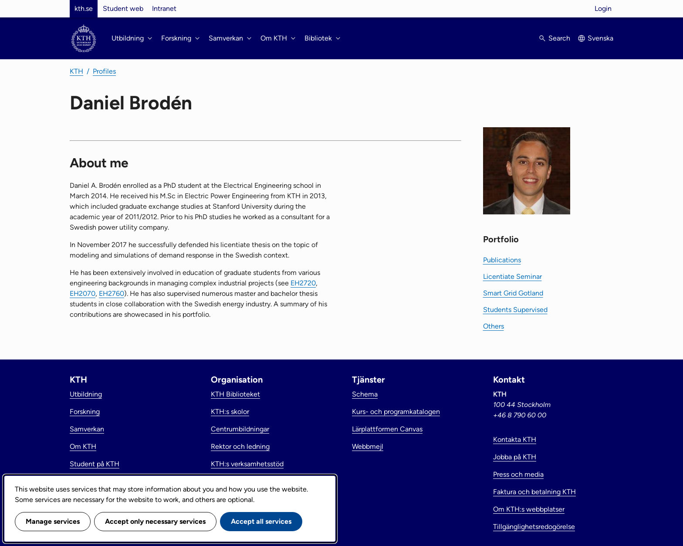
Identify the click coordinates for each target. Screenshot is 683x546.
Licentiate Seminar (512, 276)
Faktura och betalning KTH (534, 492)
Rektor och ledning (240, 446)
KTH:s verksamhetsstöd (247, 464)
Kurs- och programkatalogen (396, 411)
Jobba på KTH (514, 457)
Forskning (85, 411)
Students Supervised (515, 309)
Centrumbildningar (240, 429)
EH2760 (111, 293)
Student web (123, 8)
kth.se (83, 8)
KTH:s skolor (230, 411)
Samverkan (87, 429)
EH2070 (82, 293)
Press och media (518, 474)
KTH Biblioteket (235, 394)
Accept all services (261, 521)
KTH (76, 71)
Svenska (600, 38)
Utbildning (86, 394)
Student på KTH (94, 464)
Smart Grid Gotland (513, 293)
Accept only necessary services (155, 521)
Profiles (104, 71)
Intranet (164, 8)
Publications (502, 260)
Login (603, 8)
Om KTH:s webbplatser (529, 509)
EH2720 (303, 283)
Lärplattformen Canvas (387, 429)
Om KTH (83, 446)
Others (493, 326)
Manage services (53, 521)
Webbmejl (367, 446)
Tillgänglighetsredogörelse (534, 526)
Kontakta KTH (514, 439)
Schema (365, 394)
